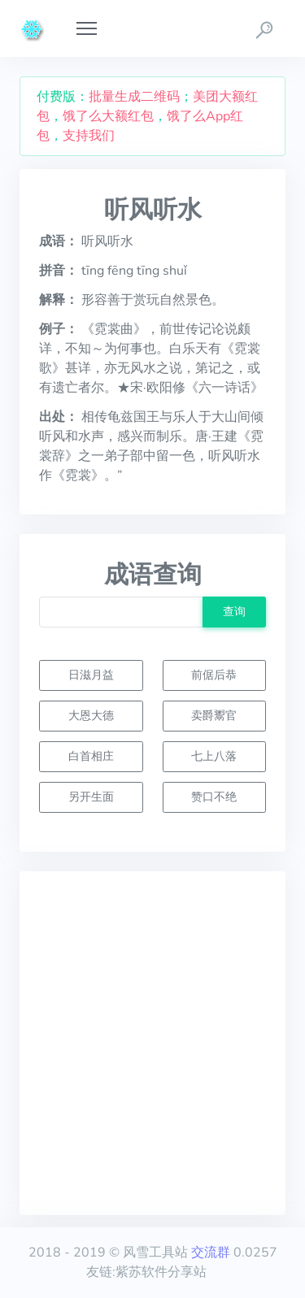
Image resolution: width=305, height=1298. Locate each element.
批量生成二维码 (134, 97)
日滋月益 (91, 674)
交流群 (210, 1252)
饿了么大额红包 (108, 116)
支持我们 (89, 136)
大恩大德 (91, 715)
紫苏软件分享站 (161, 1272)
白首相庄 (91, 756)
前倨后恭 (214, 674)
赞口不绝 (214, 796)
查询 (234, 611)
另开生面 (91, 796)
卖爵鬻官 (214, 715)
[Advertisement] (152, 1043)
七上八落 (214, 756)
